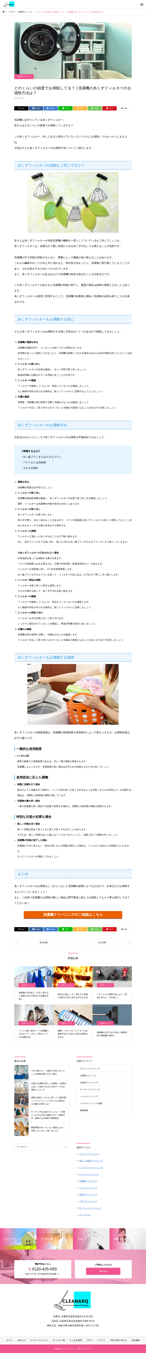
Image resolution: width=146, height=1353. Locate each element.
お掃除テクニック (24, 77)
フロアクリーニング (88, 1201)
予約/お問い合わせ (118, 1340)
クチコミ (101, 1340)
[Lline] (65, 108)
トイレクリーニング (89, 1096)
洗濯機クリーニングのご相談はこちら (73, 914)
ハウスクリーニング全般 (91, 1103)
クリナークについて (39, 1340)
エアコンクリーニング (90, 1068)
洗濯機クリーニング (88, 1181)
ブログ (90, 1340)
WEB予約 (103, 1271)
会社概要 (136, 1340)
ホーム (9, 1340)
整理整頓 (84, 1110)
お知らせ (21, 1340)
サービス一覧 (59, 1340)
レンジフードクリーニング (91, 1167)
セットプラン (85, 1215)
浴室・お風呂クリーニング (91, 1161)
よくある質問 (76, 1340)
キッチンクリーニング (90, 1089)
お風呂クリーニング (89, 1082)
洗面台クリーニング (88, 1194)
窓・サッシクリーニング (90, 1208)
